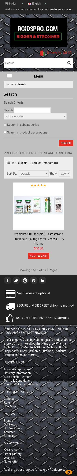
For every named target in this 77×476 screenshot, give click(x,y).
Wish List (10, 458)
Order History (13, 454)
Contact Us (11, 399)
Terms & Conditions (17, 380)
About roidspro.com (17, 369)
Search (21, 84)
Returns (9, 402)
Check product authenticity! (22, 384)
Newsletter (11, 461)
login (41, 9)
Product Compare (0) (44, 163)
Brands (8, 420)
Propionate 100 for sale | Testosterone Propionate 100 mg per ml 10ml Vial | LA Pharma (38, 238)
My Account (11, 450)
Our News (10, 424)
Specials (9, 436)
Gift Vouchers (13, 428)
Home (9, 84)
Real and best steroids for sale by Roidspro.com (36, 469)
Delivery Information (17, 373)
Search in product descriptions (27, 132)
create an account (60, 9)
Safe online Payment (17, 377)
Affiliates (10, 432)
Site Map (10, 406)
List (11, 163)
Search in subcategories (23, 125)
